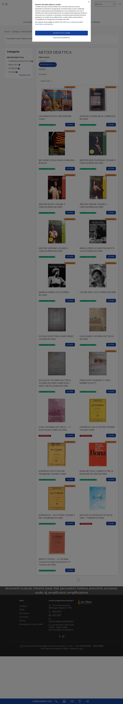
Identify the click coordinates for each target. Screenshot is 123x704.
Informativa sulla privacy (44, 24)
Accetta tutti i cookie (61, 33)
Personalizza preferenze (61, 38)
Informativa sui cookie (67, 22)
